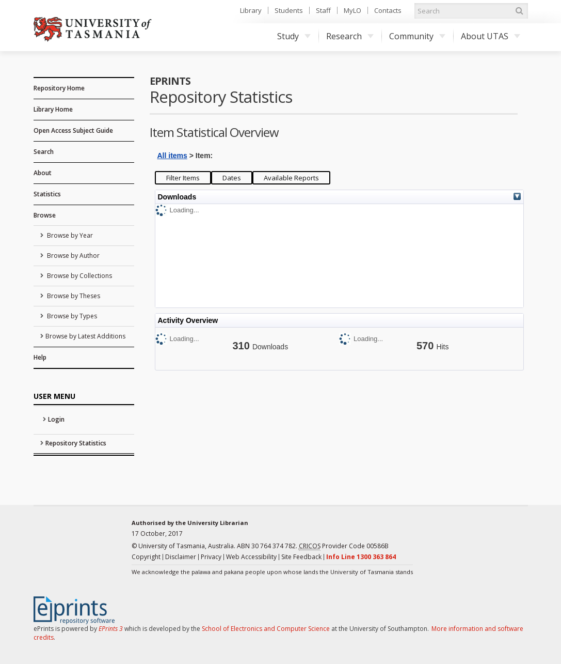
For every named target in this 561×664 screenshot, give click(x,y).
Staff (323, 10)
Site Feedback (301, 556)
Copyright (146, 556)
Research (350, 36)
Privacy (211, 556)
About (43, 172)
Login (56, 419)
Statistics (47, 194)
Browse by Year (69, 235)
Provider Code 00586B (344, 546)
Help (40, 357)
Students (289, 10)
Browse (45, 215)
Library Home (53, 109)
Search (44, 151)
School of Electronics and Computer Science (266, 628)
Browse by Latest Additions (85, 336)
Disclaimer (180, 556)
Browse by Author (72, 255)
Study (294, 36)
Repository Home (59, 88)
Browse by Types (71, 316)
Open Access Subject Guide (73, 130)
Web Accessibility (251, 556)
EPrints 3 (111, 628)
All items (172, 155)
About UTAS (490, 36)
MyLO (352, 10)
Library (251, 10)
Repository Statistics (75, 443)
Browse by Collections (78, 275)
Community (417, 36)
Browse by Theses (72, 295)
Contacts (388, 10)
